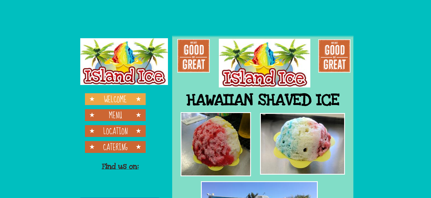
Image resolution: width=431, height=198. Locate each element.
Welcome (115, 99)
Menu (115, 115)
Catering (115, 147)
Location (115, 131)
